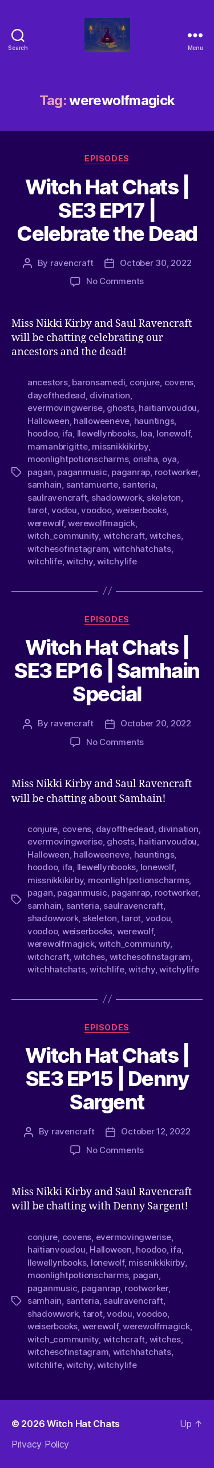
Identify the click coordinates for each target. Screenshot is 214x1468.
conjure (145, 382)
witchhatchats (142, 548)
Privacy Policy (40, 1444)
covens (178, 382)
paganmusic (82, 472)
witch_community (63, 535)
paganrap (130, 472)
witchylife (116, 561)
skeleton (164, 497)
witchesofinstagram (67, 548)
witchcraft (124, 535)
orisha (145, 459)
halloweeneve (102, 420)
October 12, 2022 (155, 1131)
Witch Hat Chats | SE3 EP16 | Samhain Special (106, 670)
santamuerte (92, 484)
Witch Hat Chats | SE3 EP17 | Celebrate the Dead (107, 210)
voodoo (96, 510)
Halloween (48, 420)
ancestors (47, 382)
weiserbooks (141, 510)
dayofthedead (56, 395)
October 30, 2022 (155, 262)
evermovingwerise (65, 407)
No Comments (115, 281)
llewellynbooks (106, 433)
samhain (44, 484)
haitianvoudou (168, 407)
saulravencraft (57, 497)
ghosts (120, 407)
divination (110, 395)
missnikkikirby (120, 446)
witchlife (44, 561)
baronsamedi (98, 382)
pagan (40, 472)
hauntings (154, 420)
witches (165, 535)
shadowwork (116, 497)
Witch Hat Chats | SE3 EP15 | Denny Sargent (107, 1078)
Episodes (106, 158)
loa (146, 433)
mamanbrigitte (57, 446)
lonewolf (173, 433)
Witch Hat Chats (83, 1423)
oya (169, 459)
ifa (67, 433)
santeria (138, 484)
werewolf (45, 523)
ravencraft (71, 262)
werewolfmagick (101, 523)
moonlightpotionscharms (77, 459)
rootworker (176, 472)
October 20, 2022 (155, 723)
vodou (64, 510)
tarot (37, 510)
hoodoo (42, 433)
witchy (79, 561)
